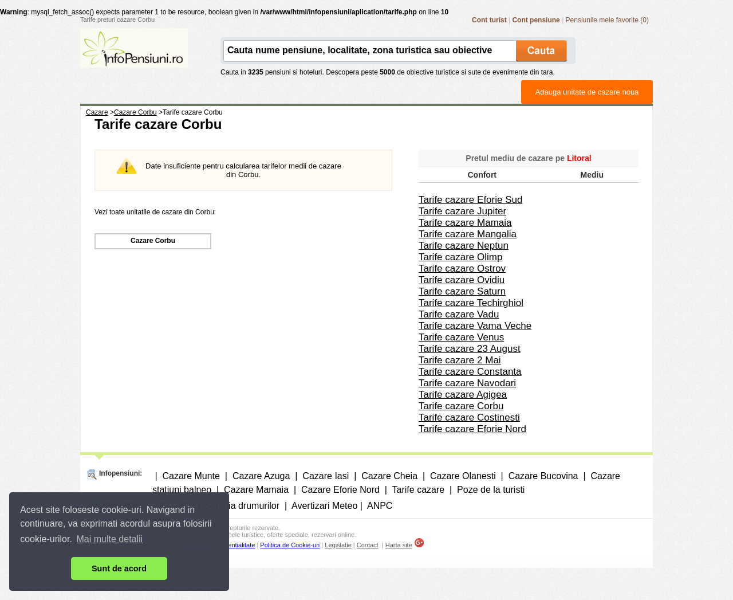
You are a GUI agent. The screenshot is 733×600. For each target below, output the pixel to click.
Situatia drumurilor (242, 506)
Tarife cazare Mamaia (465, 222)
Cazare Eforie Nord (340, 490)
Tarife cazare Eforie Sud (470, 199)
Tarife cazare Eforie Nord (472, 428)
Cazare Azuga (261, 476)
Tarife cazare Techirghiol (471, 302)
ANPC (379, 506)
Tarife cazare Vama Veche (475, 325)
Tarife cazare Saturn (462, 291)
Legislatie (338, 545)
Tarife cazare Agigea (463, 394)
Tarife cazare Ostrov (462, 268)
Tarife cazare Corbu (461, 406)
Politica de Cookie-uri (290, 545)
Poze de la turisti (491, 490)
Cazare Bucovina (543, 476)
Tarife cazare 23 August (470, 348)
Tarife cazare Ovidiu (462, 279)
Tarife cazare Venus (461, 337)
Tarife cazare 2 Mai (460, 360)
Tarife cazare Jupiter (462, 211)
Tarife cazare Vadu (459, 314)
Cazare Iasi (325, 476)
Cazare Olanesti (463, 476)
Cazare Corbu (153, 241)
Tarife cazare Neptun (464, 245)
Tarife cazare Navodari (467, 383)
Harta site (398, 545)
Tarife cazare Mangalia (468, 234)
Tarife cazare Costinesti (469, 417)
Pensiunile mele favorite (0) (607, 20)
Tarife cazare (418, 490)
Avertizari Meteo (324, 506)
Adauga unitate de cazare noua (587, 92)
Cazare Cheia (389, 476)
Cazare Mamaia (256, 490)
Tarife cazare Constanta (470, 371)
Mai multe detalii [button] (110, 539)
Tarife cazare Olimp (460, 257)
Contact (368, 545)
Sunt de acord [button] (119, 568)
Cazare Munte (191, 476)
